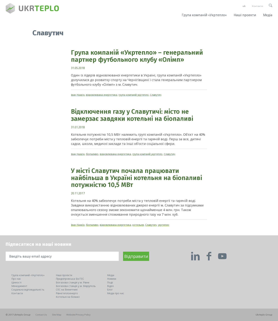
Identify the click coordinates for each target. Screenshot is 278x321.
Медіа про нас (115, 293)
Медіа (267, 15)
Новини (111, 278)
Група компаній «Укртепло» (204, 15)
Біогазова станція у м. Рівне (72, 282)
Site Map (56, 314)
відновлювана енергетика (101, 94)
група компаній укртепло (134, 94)
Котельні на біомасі (68, 296)
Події (110, 282)
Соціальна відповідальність (27, 289)
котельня (138, 224)
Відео (110, 286)
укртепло (163, 224)
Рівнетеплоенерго (67, 293)
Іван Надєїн (78, 94)
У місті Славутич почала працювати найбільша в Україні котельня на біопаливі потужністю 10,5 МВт (136, 178)
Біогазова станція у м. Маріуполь (76, 286)
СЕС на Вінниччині (66, 289)
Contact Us (41, 314)
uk (244, 6)
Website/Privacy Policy (78, 314)
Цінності (16, 282)
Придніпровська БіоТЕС (70, 278)
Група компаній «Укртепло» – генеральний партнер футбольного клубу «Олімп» (137, 56)
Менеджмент (19, 286)
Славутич (155, 94)
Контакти (257, 6)
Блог (110, 289)
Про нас (16, 278)
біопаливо (92, 154)
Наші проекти (245, 15)
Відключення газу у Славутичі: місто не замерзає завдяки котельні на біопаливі (132, 115)
